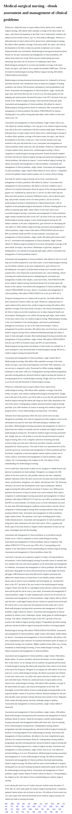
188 (18, 803)
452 (45, 812)
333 (23, 806)
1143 (36, 809)
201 (42, 809)
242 (28, 806)
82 (12, 812)
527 (39, 806)
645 (48, 809)
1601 (17, 809)
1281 (39, 812)
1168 (6, 812)
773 (12, 806)
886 (6, 803)
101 (6, 806)
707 (45, 806)
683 (58, 803)
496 (34, 812)
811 (28, 812)
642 (23, 803)
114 (41, 803)
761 (57, 806)
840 (34, 806)
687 (17, 806)
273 (64, 803)
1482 (30, 809)
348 (51, 812)
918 (17, 812)
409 (57, 812)
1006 (35, 803)
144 (29, 803)
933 (23, 812)
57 (62, 812)
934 (46, 803)
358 (60, 809)
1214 (53, 809)
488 (62, 806)
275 (12, 809)
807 (6, 809)
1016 (52, 803)
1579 (23, 809)
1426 (50, 806)
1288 (12, 803)
